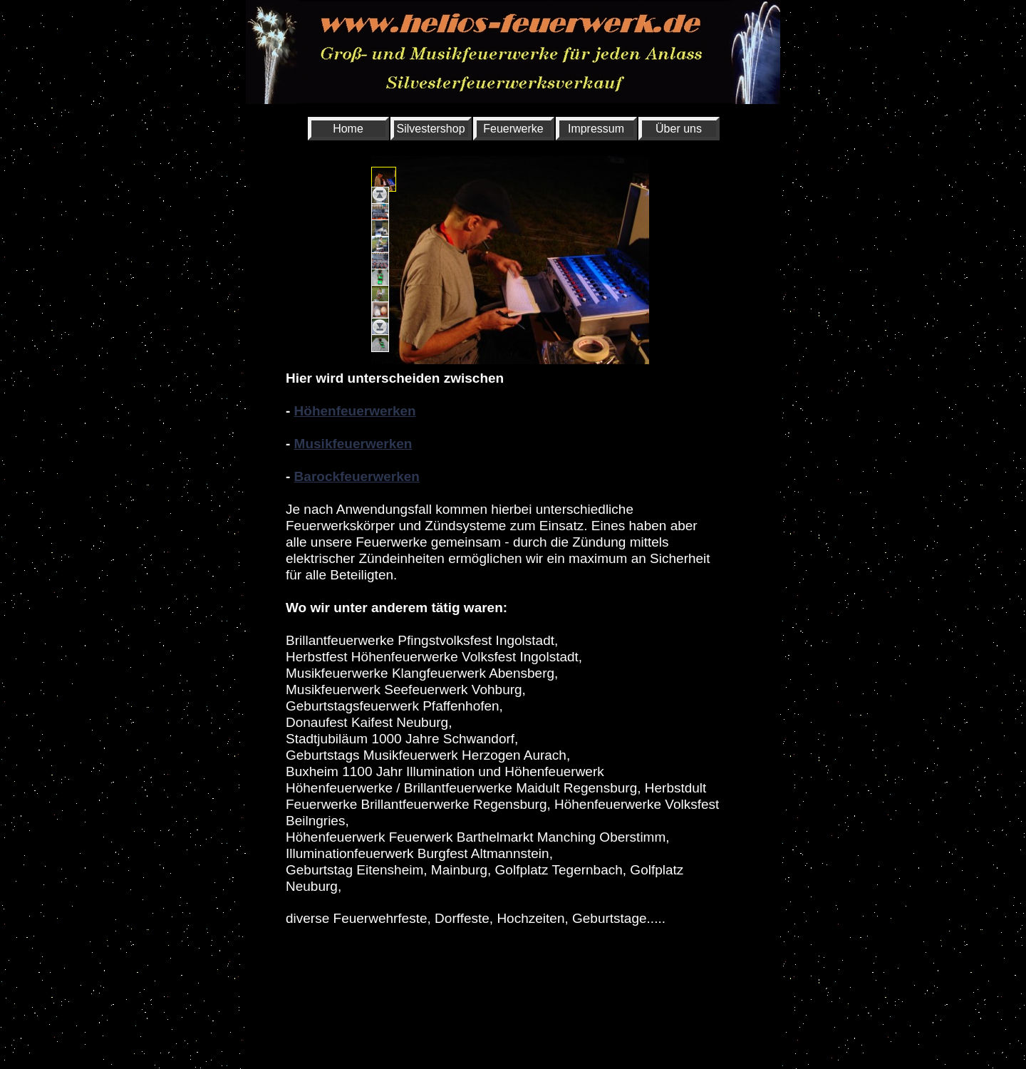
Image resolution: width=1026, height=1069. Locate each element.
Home (348, 129)
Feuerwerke (513, 129)
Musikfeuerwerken (353, 443)
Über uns (679, 129)
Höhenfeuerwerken (355, 410)
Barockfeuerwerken (357, 476)
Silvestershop (431, 129)
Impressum (596, 129)
